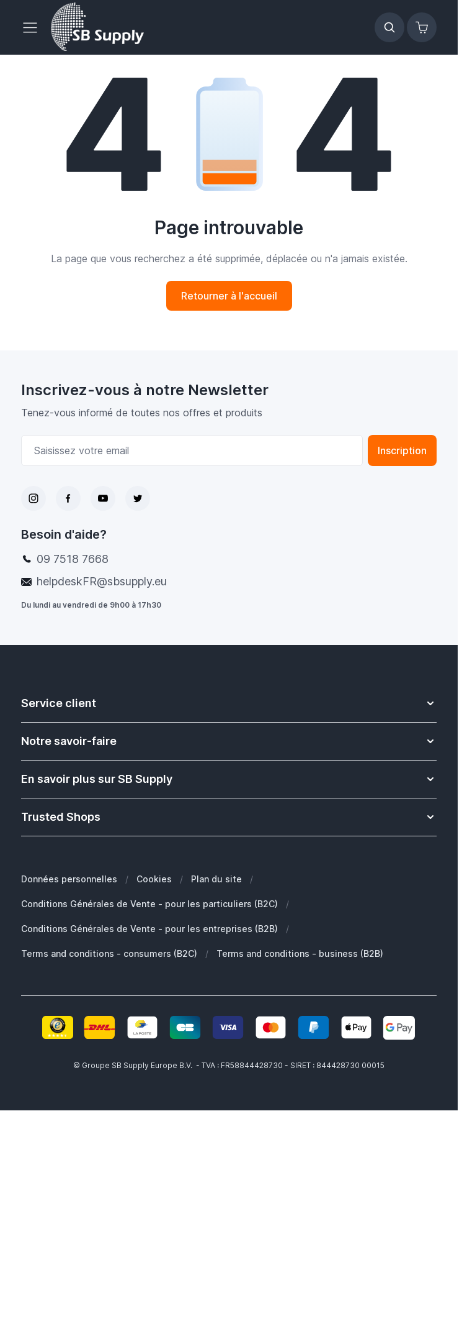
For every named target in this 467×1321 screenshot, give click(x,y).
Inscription (402, 450)
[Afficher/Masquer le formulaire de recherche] (389, 27)
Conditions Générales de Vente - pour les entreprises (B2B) (149, 928)
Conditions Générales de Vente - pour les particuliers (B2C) (149, 903)
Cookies (154, 879)
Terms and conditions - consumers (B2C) (109, 953)
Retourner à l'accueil (229, 296)
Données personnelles (69, 879)
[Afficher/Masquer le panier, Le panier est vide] (422, 27)
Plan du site (216, 879)
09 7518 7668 (73, 558)
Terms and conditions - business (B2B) (299, 953)
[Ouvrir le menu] (33, 27)
